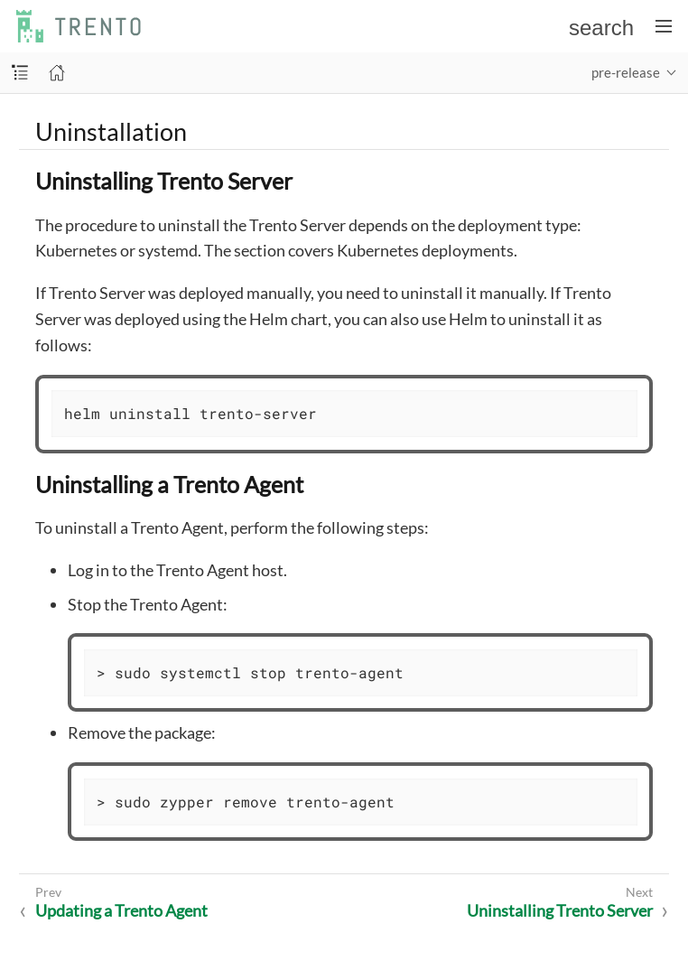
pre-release (625, 72)
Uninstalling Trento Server (560, 910)
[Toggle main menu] (663, 26)
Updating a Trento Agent (121, 910)
